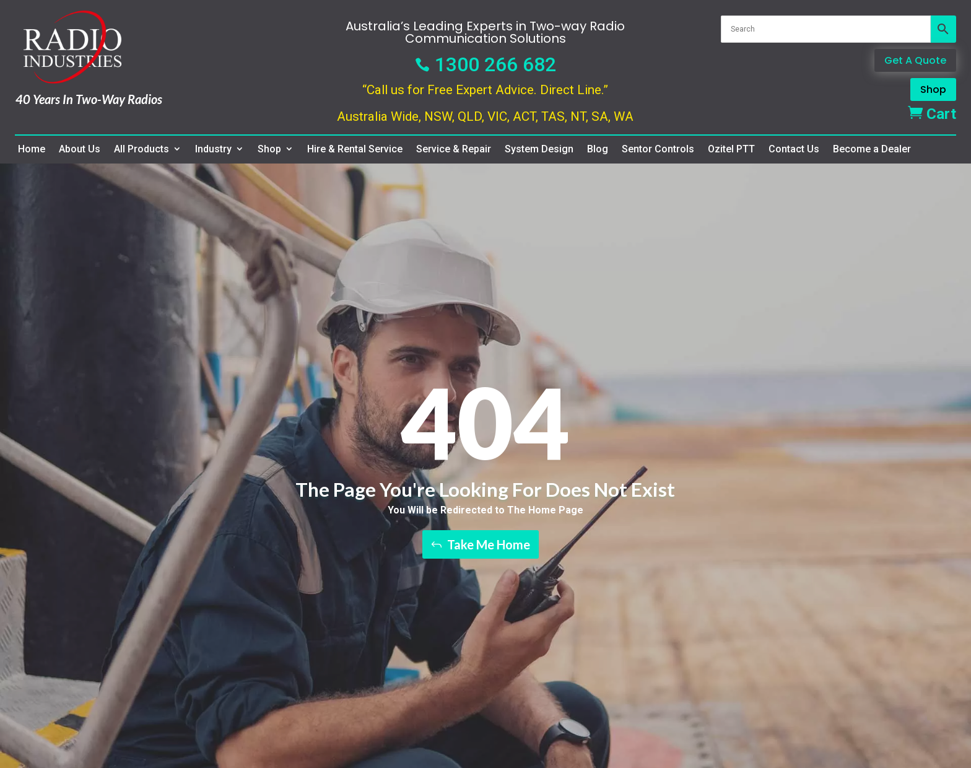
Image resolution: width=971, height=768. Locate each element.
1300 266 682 (485, 64)
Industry (213, 149)
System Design (539, 149)
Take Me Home (488, 544)
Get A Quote (915, 60)
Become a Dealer (872, 149)
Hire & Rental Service (355, 149)
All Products (141, 149)
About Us (79, 149)
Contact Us (794, 149)
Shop (933, 89)
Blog (597, 149)
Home (31, 149)
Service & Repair (453, 149)
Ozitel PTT (731, 149)
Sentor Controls (658, 149)
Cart (932, 114)
